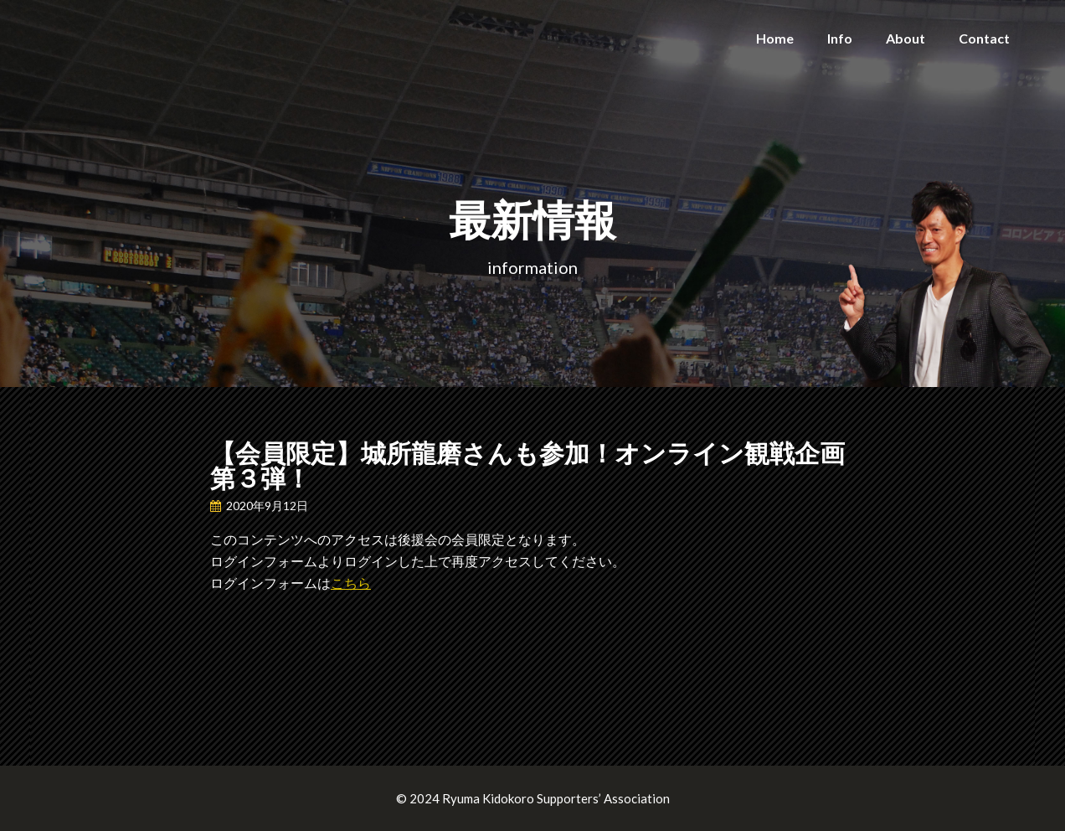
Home (775, 38)
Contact (984, 38)
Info (839, 38)
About (905, 38)
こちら (351, 583)
